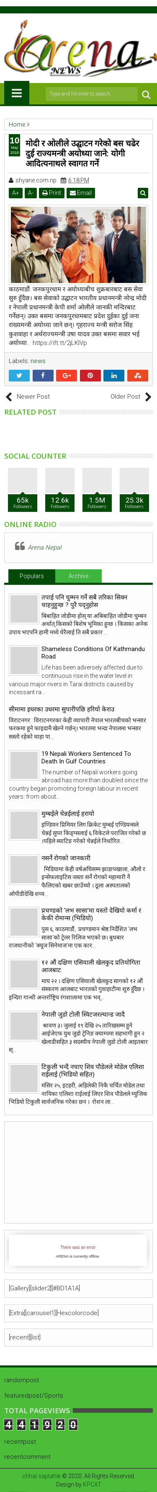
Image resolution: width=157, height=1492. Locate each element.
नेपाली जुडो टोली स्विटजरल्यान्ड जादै (83, 1014)
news (38, 361)
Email (81, 192)
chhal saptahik (41, 1476)
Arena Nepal (44, 547)
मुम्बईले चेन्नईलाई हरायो (67, 813)
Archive (78, 576)
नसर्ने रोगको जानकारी (65, 858)
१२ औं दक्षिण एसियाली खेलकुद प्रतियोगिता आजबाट (90, 966)
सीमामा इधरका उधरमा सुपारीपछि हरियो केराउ (61, 709)
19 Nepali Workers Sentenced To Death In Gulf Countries (86, 757)
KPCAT (92, 1484)
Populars (32, 576)
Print (51, 192)
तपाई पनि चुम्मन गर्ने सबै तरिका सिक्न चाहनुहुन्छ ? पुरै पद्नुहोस (84, 601)
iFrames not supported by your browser (78, 1250)
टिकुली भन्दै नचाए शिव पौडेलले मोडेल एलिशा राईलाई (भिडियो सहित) (92, 1070)
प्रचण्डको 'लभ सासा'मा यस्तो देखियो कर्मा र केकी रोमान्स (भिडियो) (91, 914)
